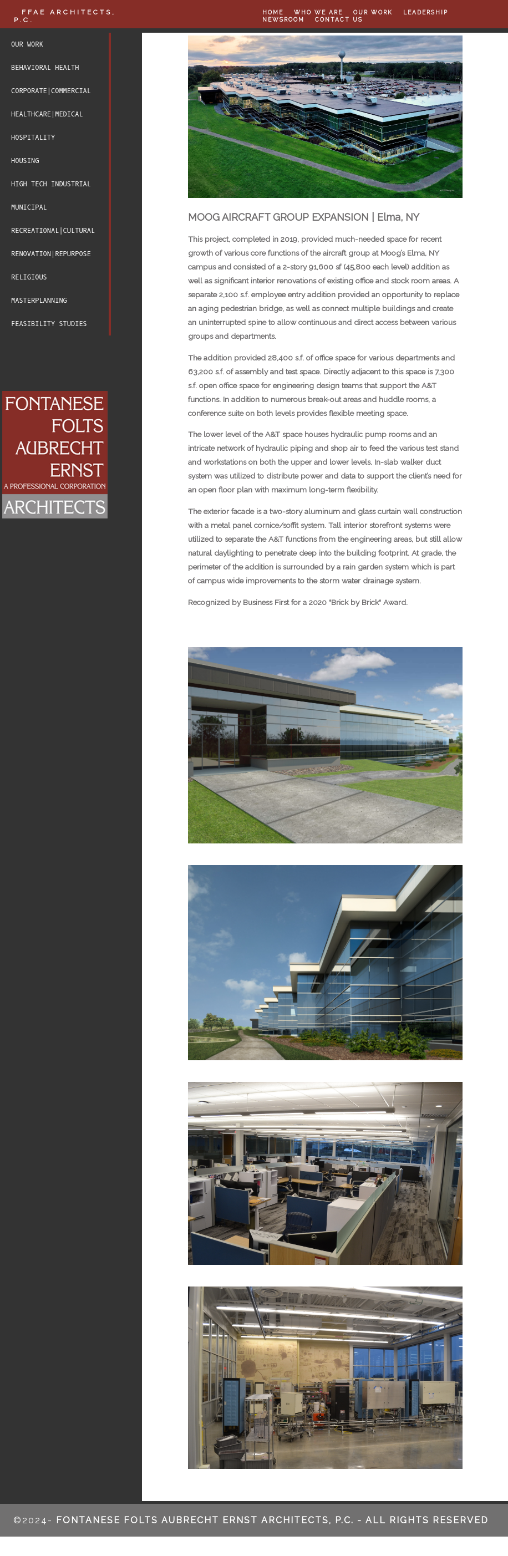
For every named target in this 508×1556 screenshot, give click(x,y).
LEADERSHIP (425, 12)
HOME (272, 12)
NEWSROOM (282, 18)
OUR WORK (372, 12)
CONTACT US (338, 18)
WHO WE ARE (318, 12)
